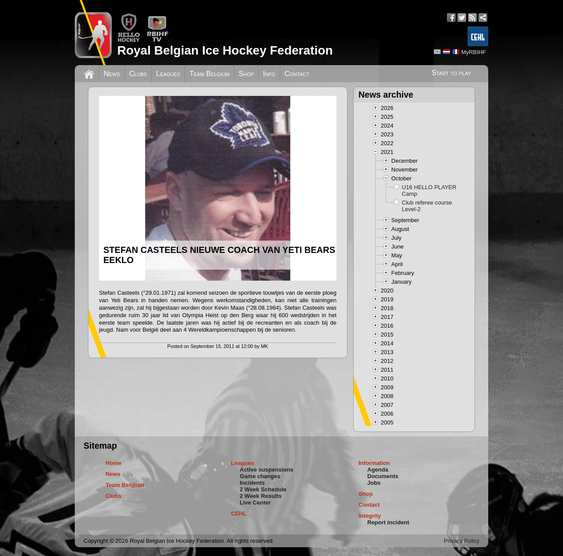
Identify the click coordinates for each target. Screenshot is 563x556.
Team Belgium (210, 73)
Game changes (260, 476)
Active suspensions (266, 469)
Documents (382, 476)
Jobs (373, 482)
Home (113, 463)
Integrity (369, 515)
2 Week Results (261, 496)
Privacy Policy (461, 541)
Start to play (451, 73)
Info (269, 73)
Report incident (388, 522)
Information (374, 463)
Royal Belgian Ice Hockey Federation (225, 50)
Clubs (138, 73)
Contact (297, 73)
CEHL (238, 513)
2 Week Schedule (263, 489)
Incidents (252, 482)
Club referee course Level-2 (427, 205)
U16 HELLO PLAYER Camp (429, 190)
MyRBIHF (473, 52)
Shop (246, 73)
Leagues (168, 73)
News (112, 73)
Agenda (377, 469)
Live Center (255, 502)
